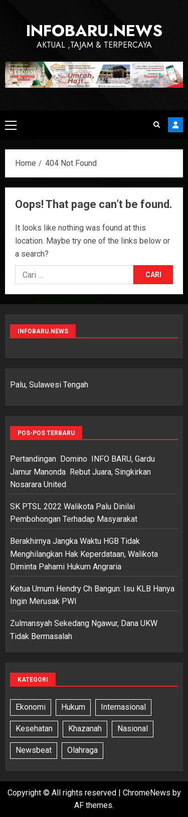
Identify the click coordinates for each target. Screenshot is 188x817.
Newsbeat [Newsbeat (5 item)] (34, 750)
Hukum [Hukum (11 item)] (73, 707)
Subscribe (175, 124)
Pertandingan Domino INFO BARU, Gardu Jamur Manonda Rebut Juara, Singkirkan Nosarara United (82, 471)
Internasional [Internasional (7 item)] (123, 707)
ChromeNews (146, 792)
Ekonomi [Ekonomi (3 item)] (31, 707)
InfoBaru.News (94, 30)
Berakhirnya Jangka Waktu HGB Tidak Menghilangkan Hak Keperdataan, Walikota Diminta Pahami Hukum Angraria (85, 553)
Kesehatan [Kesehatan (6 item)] (34, 728)
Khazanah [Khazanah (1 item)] (85, 728)
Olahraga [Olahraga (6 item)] (82, 750)
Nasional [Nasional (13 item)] (132, 728)
